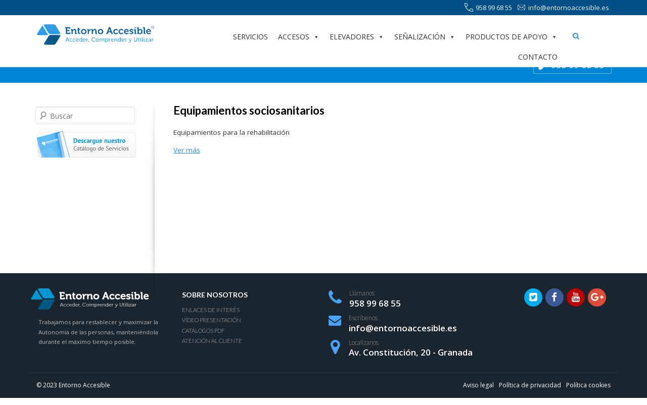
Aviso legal (478, 385)
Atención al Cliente (212, 340)
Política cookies (588, 385)
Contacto (538, 57)
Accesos (298, 37)
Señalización (424, 37)
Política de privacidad (530, 385)
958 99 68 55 (488, 8)
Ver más (186, 150)
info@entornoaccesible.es (563, 8)
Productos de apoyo (512, 37)
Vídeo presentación (211, 320)
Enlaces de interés (211, 310)
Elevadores (357, 37)
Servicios (250, 36)
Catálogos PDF (203, 330)
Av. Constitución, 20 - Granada (411, 352)
